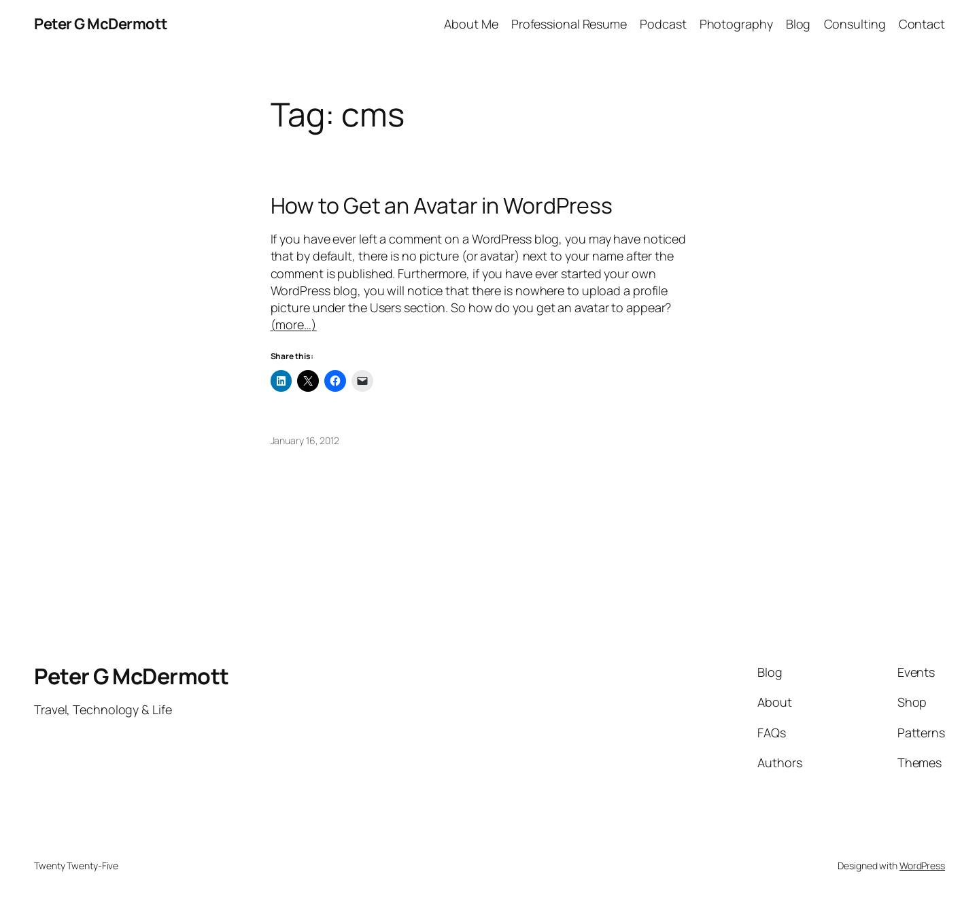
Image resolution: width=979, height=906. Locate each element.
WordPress (922, 865)
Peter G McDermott (101, 24)
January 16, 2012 (305, 440)
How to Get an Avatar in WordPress (442, 205)
